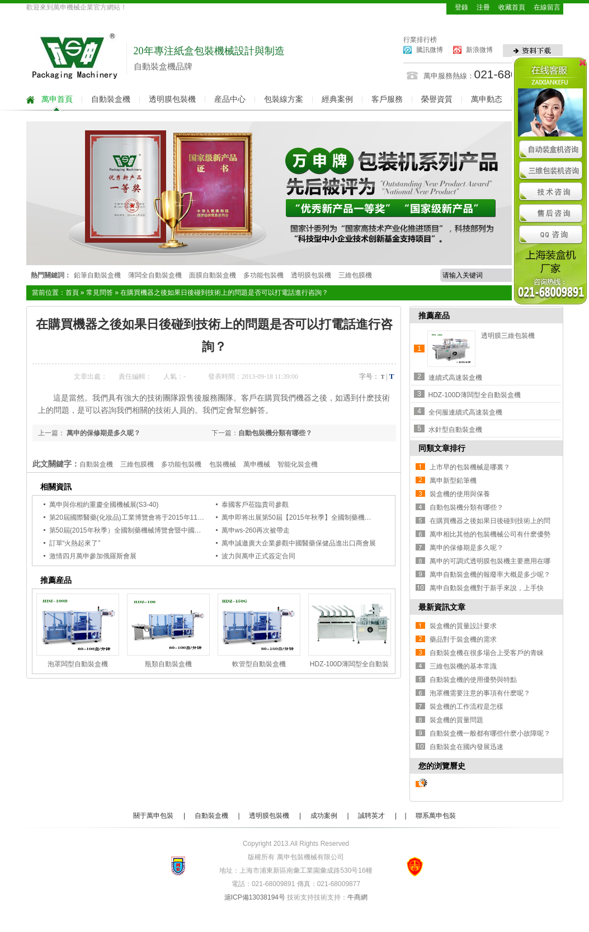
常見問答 (99, 292)
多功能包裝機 (263, 275)
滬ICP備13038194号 (254, 897)
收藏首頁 (511, 7)
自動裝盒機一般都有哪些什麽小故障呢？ (490, 733)
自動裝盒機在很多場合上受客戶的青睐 (487, 653)
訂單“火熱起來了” (75, 543)
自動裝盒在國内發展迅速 (466, 747)
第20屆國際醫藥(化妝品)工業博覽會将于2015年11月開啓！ (136, 517)
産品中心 (230, 99)
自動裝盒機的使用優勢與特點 (473, 680)
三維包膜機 (355, 275)
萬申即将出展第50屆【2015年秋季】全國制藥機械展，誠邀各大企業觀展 (330, 517)
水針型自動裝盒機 (455, 430)
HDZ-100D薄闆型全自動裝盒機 (474, 395)
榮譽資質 (437, 99)
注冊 (483, 7)
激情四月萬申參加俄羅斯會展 (92, 556)
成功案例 (323, 816)
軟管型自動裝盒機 (259, 664)
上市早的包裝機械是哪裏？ (470, 467)
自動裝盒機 (110, 99)
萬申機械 (256, 464)
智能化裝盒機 (297, 464)
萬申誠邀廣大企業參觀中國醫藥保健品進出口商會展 (299, 543)
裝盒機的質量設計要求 (463, 626)
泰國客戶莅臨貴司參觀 (255, 505)
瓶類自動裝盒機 (168, 664)
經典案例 (337, 99)
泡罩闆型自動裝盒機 (78, 664)
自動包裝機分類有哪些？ (275, 433)
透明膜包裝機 (172, 99)
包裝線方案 (283, 99)
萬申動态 (486, 99)
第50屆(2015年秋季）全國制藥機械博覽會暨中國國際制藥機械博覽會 (152, 530)
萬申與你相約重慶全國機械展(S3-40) (104, 505)
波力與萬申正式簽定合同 (258, 556)
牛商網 (357, 897)
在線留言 (547, 7)
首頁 (72, 292)
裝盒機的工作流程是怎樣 (466, 706)
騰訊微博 (429, 50)
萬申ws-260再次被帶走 (256, 530)
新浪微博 (479, 50)
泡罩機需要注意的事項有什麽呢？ (480, 693)
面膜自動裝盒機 (212, 275)
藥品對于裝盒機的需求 (463, 639)
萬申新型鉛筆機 (453, 480)
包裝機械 (222, 464)
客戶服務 (387, 99)
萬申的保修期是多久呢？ (102, 433)
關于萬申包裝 (153, 816)
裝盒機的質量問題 (456, 720)
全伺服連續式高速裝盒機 (465, 412)
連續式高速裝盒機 (455, 378)
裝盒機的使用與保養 (460, 494)
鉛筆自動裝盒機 (97, 275)
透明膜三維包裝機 (508, 336)
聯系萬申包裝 (436, 816)
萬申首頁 (57, 99)
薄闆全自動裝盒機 (155, 275)
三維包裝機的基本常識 (463, 666)
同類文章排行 (441, 448)
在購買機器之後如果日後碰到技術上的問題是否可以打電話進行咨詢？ (224, 292)
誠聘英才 (371, 816)
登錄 (461, 7)
